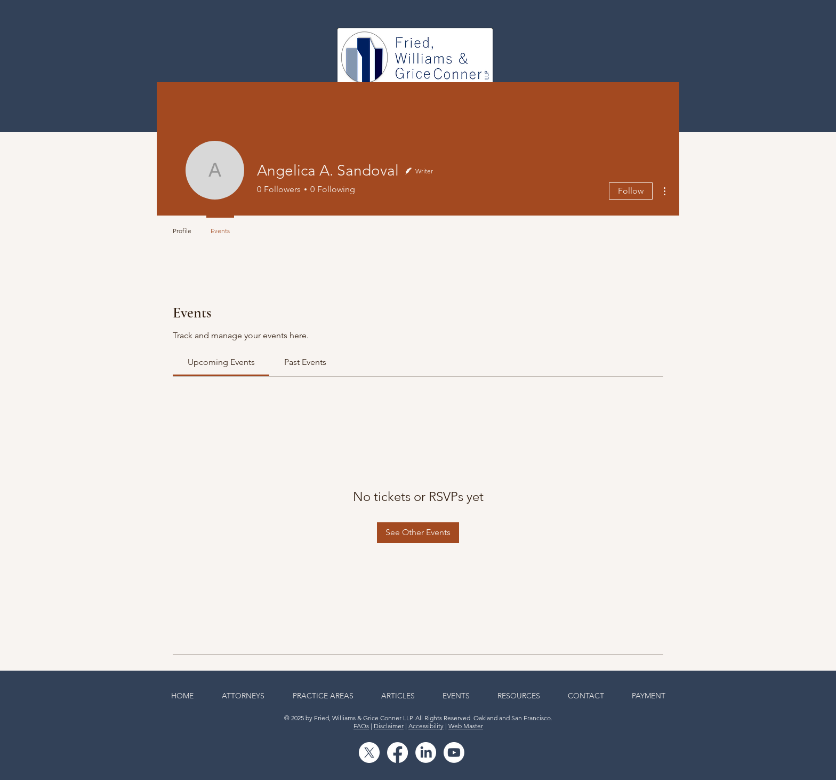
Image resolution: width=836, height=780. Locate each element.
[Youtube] (454, 752)
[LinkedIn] (425, 752)
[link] (221, 362)
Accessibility (426, 726)
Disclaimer (389, 726)
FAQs (361, 726)
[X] (369, 752)
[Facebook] (397, 752)
